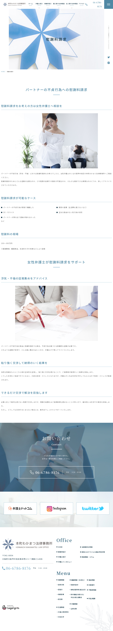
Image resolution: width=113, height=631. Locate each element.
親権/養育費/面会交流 (78, 590)
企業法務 (74, 609)
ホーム (30, 4)
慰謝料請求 (74, 585)
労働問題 (74, 604)
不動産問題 (92, 590)
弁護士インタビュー (65, 562)
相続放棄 (61, 594)
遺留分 (60, 589)
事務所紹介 (62, 552)
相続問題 (61, 580)
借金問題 (92, 580)
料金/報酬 (92, 598)
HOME (3, 71)
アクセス (81, 4)
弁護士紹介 (62, 557)
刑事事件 (92, 585)
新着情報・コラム (88, 557)
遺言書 (60, 599)
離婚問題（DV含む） (78, 580)
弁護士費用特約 (63, 612)
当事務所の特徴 (87, 547)
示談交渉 (61, 617)
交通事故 (61, 607)
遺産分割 (61, 585)
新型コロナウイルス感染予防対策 (93, 552)
